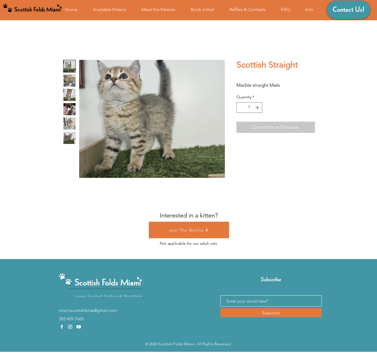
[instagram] (70, 327)
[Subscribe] (271, 312)
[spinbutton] (249, 107)
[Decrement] (240, 107)
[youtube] (78, 327)
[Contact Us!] (348, 10)
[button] (309, 9)
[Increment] (257, 107)
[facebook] (62, 327)
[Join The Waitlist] (189, 230)
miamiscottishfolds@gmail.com (88, 310)
